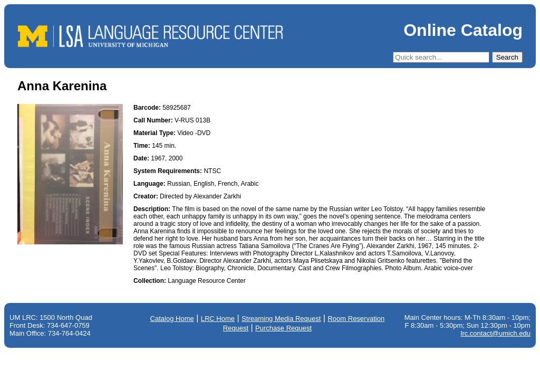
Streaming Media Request (281, 318)
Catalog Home (172, 318)
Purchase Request (283, 328)
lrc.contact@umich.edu (496, 333)
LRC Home (218, 318)
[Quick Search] (441, 57)
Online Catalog (463, 30)
